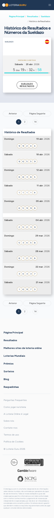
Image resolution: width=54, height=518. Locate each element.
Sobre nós (9, 420)
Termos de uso (11, 434)
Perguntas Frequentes (15, 400)
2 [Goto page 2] (24, 122)
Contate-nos (10, 427)
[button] (50, 5)
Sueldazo (45, 16)
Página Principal (16, 16)
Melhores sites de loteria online (23, 348)
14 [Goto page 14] (35, 311)
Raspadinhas (11, 387)
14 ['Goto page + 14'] (35, 122)
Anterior (13, 113)
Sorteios (9, 371)
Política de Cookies (13, 441)
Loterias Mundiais (14, 355)
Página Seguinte (37, 113)
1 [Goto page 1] (18, 122)
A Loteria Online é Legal (16, 414)
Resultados (32, 16)
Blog (6, 379)
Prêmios (9, 363)
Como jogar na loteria (15, 407)
